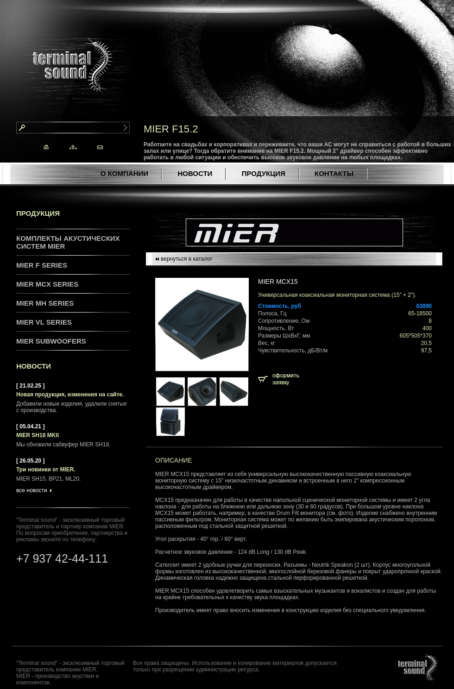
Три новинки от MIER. (46, 469)
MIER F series (41, 265)
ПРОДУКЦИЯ (263, 173)
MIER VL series (44, 322)
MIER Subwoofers (51, 341)
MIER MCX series (47, 284)
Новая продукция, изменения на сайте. (70, 394)
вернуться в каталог (187, 259)
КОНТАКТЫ (334, 173)
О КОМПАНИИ (124, 173)
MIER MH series (45, 303)
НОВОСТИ (194, 173)
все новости (31, 490)
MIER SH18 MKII (37, 435)
